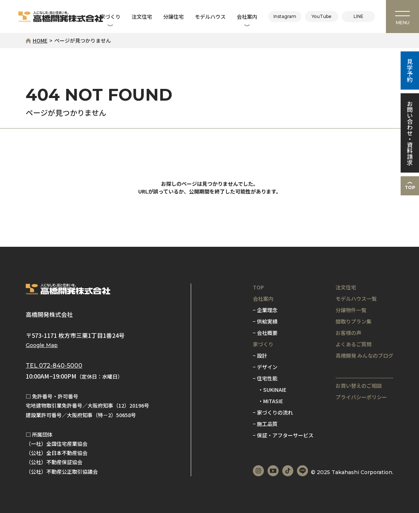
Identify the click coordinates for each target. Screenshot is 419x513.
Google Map (42, 345)
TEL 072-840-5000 (54, 365)
